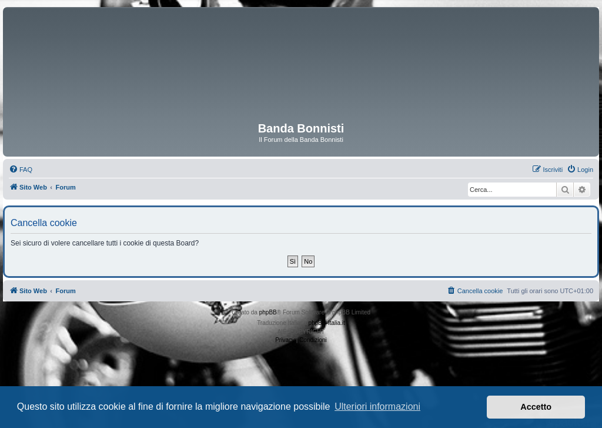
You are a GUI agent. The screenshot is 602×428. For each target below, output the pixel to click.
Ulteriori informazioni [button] (377, 407)
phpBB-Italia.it (327, 323)
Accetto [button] (535, 407)
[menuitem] (20, 169)
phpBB (268, 312)
